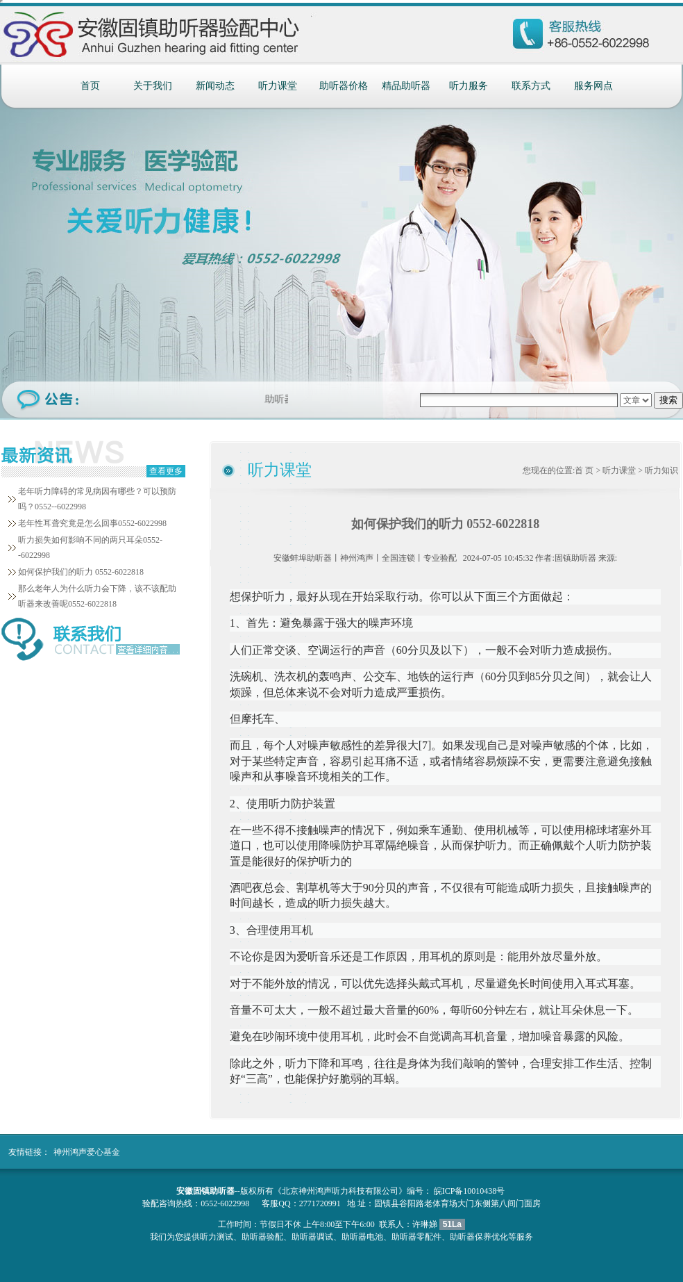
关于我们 (152, 86)
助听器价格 (343, 86)
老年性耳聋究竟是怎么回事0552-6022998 (92, 523)
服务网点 (593, 86)
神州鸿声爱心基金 (86, 1152)
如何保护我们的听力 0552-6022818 (81, 572)
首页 (90, 86)
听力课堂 (277, 86)
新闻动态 (215, 86)
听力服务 (468, 86)
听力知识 (661, 470)
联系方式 (531, 86)
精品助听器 (406, 86)
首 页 (584, 470)
